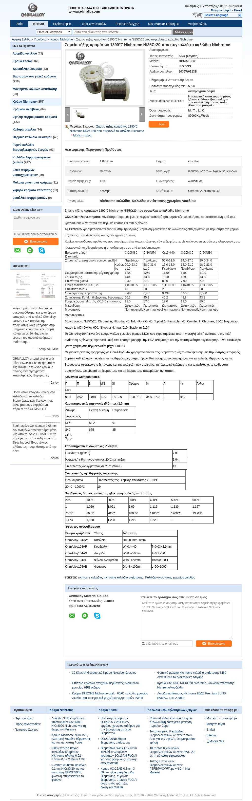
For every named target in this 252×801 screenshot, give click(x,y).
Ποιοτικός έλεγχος (127, 24)
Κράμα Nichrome (61, 39)
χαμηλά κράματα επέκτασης (32, 190)
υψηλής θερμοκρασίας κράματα (35, 117)
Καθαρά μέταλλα (24, 129)
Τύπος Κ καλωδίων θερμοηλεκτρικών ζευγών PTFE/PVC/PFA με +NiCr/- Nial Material (170, 767)
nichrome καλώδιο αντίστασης (123, 577)
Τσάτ (159, 124)
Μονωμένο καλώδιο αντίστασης (35, 89)
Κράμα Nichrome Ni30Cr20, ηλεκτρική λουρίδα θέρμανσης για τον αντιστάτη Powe (71, 738)
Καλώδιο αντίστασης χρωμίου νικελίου (170, 577)
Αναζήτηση (185, 32)
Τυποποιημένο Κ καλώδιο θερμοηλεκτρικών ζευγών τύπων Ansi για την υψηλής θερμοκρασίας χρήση (172, 737)
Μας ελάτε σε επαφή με (163, 24)
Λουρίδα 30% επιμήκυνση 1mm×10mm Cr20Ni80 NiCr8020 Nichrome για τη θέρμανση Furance (69, 724)
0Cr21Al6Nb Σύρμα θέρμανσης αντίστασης (115, 740)
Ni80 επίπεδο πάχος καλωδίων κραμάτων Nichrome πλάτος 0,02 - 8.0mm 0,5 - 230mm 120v (68, 753)
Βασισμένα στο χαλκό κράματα (34, 76)
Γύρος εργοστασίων (93, 24)
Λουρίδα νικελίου (25, 53)
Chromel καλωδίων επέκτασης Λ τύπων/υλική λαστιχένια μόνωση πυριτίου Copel (171, 722)
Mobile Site (215, 741)
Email (238, 10)
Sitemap (212, 735)
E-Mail (211, 729)
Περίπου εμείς (62, 24)
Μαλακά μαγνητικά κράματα (32, 182)
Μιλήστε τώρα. (221, 10)
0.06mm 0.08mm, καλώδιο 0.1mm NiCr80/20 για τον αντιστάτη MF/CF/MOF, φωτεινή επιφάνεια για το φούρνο (69, 772)
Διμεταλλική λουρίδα (27, 69)
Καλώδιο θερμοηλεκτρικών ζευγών (172, 710)
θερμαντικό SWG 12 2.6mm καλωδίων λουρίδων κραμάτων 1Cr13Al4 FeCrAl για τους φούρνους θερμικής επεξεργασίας (118, 755)
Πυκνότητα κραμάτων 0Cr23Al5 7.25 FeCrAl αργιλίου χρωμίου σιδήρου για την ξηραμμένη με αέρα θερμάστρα (120, 726)
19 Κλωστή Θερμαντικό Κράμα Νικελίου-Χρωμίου (104, 672)
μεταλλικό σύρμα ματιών (30, 198)
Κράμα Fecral (22, 61)
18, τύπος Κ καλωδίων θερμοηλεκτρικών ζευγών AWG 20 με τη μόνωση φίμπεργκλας (172, 751)
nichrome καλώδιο (90, 577)
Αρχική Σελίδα (21, 39)
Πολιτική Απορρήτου (49, 795)
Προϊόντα (38, 24)
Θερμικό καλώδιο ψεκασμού (32, 137)
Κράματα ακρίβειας (26, 109)
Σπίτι (20, 24)
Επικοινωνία (35, 241)
